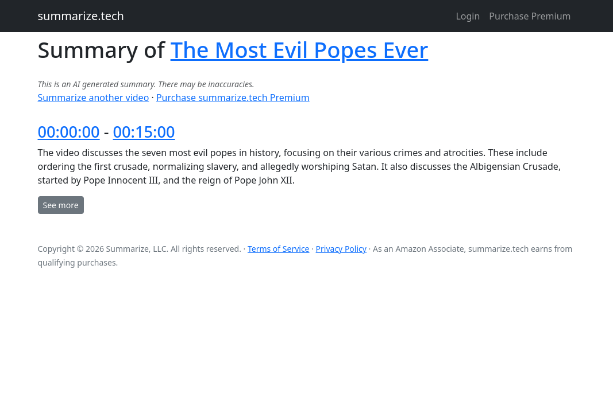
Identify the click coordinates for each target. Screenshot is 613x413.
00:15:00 (144, 131)
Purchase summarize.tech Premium (233, 97)
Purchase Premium (529, 16)
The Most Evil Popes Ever (300, 49)
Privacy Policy (341, 248)
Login (468, 16)
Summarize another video (93, 97)
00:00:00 (69, 131)
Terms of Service (279, 248)
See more (61, 205)
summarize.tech (81, 16)
